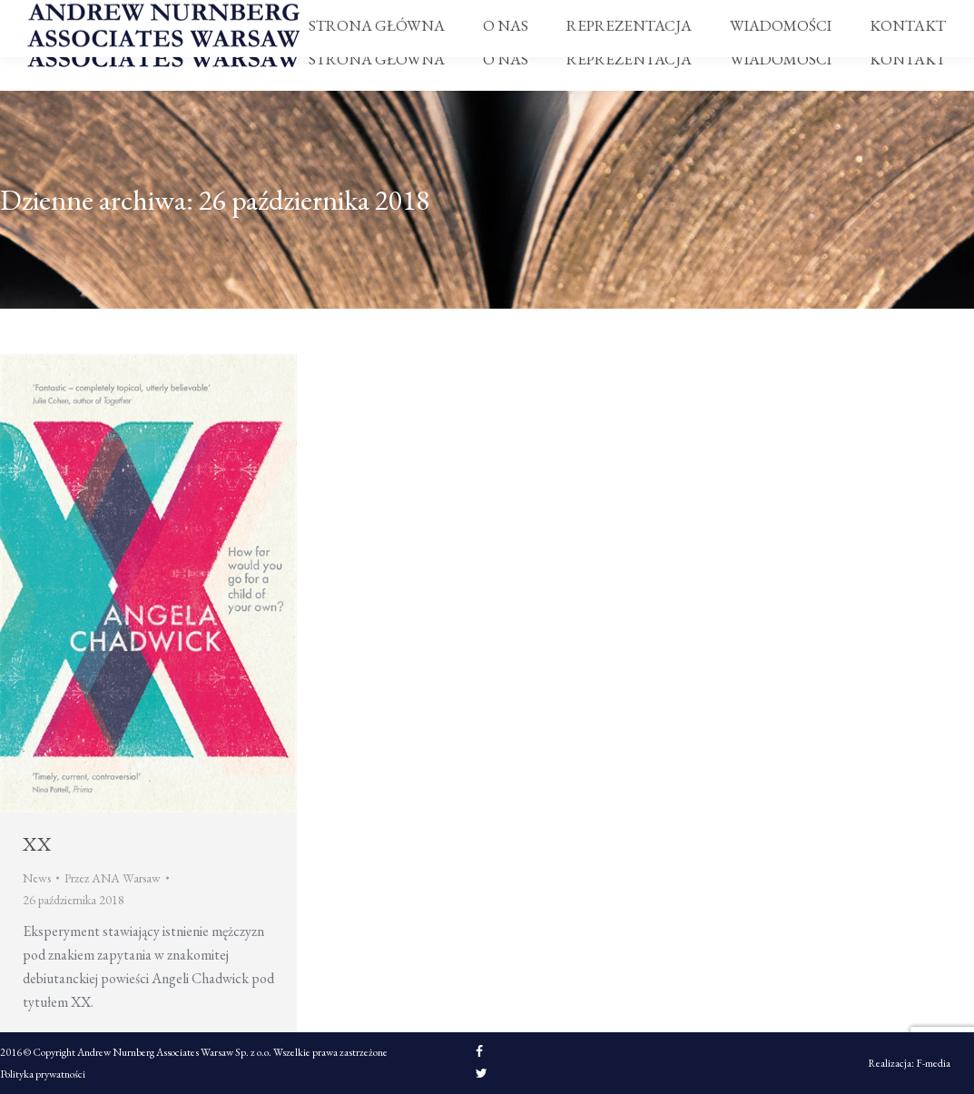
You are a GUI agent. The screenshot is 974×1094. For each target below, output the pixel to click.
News (37, 878)
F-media (933, 1063)
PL (942, 14)
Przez (112, 878)
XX (37, 844)
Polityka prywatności (42, 1074)
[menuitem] (377, 59)
